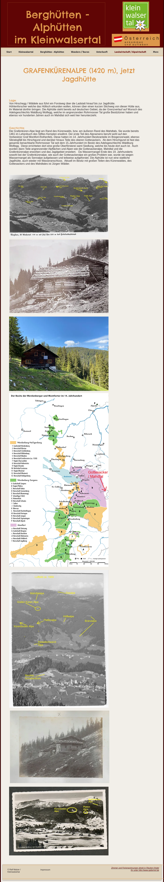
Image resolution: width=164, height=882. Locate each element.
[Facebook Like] (85, 872)
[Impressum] (50, 869)
